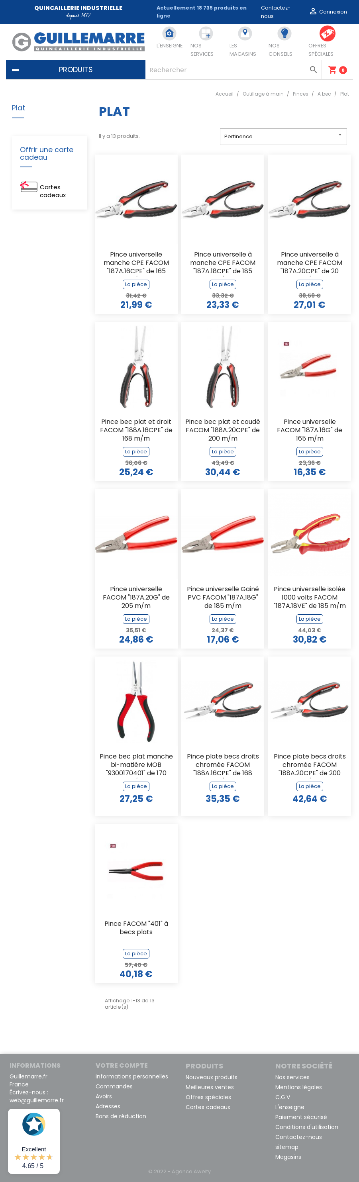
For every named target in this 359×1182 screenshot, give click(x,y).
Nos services (292, 1077)
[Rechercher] (233, 69)
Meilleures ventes (210, 1087)
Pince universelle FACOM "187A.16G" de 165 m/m (309, 430)
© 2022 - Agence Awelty (179, 1171)
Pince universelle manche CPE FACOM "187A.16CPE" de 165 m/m (136, 263)
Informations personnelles (132, 1076)
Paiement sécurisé (301, 1117)
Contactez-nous (298, 1137)
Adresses (108, 1106)
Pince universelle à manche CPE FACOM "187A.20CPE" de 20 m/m (309, 263)
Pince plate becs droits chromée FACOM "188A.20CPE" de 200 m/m (310, 765)
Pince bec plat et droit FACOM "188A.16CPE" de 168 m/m (136, 430)
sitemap (286, 1147)
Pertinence (283, 136)
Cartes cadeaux (53, 191)
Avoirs (104, 1096)
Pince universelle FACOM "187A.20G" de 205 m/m (136, 597)
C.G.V (282, 1097)
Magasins (288, 1157)
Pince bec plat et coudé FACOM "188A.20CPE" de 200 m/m (222, 430)
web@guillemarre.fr (37, 1100)
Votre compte (122, 1065)
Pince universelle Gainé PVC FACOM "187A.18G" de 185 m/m (223, 597)
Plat (18, 108)
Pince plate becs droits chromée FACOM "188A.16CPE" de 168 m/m (223, 765)
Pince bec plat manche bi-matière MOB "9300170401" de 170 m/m (136, 765)
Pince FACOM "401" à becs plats (136, 928)
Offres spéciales (208, 1097)
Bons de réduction (121, 1116)
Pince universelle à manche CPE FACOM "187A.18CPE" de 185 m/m (222, 263)
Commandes (114, 1086)
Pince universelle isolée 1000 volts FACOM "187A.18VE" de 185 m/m (310, 597)
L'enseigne (289, 1107)
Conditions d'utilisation (306, 1127)
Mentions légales (298, 1087)
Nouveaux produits (211, 1077)
